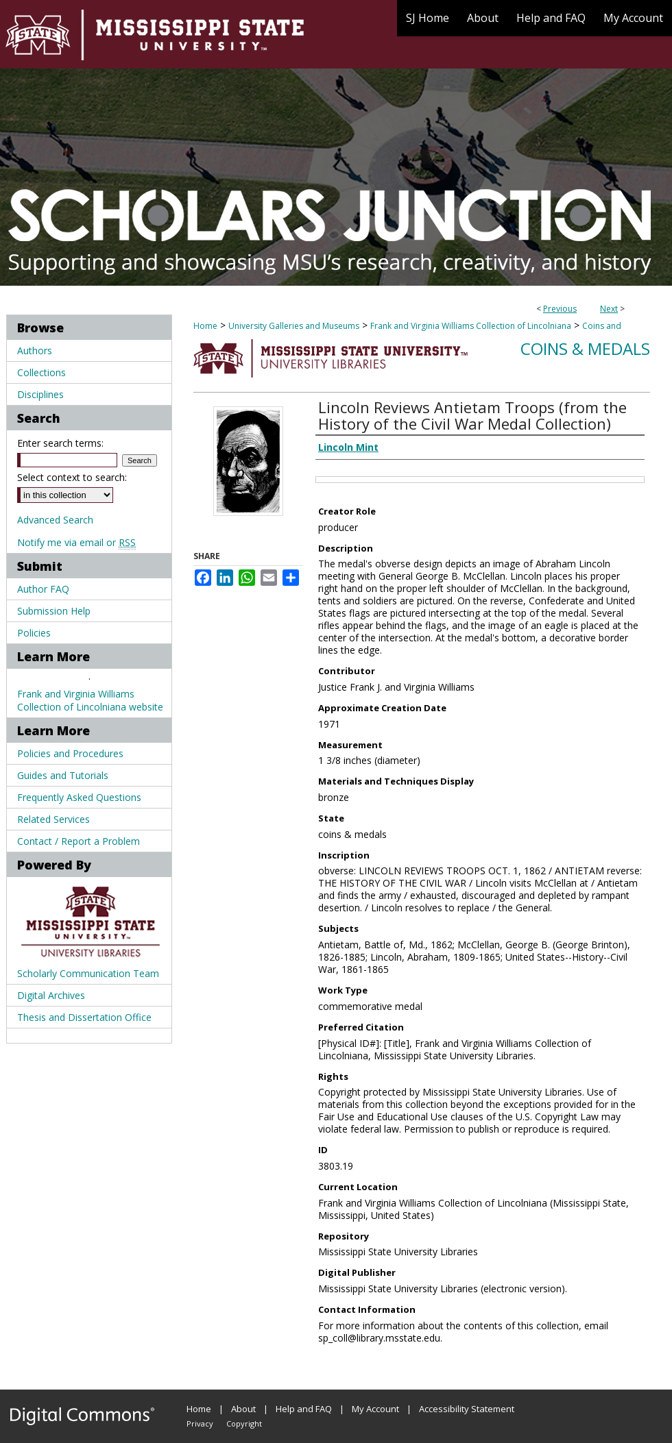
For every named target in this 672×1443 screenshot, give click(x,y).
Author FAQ (43, 588)
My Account (375, 1409)
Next (609, 308)
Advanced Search (55, 519)
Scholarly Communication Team (88, 973)
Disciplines (40, 394)
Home (205, 326)
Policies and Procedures (70, 753)
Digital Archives (51, 995)
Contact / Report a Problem (78, 841)
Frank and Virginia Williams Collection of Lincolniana (470, 326)
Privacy (200, 1423)
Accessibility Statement (466, 1409)
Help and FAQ (304, 1409)
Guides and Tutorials (62, 775)
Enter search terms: (60, 442)
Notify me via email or (76, 542)
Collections (41, 372)
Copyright (244, 1423)
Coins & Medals (585, 348)
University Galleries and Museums (293, 326)
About (243, 1409)
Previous (560, 308)
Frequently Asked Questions (79, 797)
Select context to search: (72, 477)
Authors (34, 350)
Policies (34, 632)
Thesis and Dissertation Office (84, 1017)
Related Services (53, 819)
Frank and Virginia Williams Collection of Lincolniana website (90, 700)
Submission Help (54, 610)
